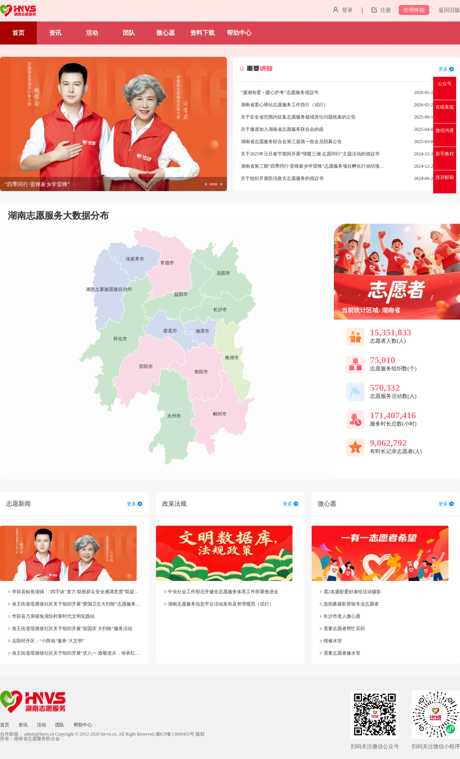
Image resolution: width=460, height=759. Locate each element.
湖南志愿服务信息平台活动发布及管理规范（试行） (219, 604)
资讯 (55, 33)
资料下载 (202, 33)
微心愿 (165, 33)
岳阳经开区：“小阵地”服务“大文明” (46, 641)
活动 (92, 33)
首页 (18, 33)
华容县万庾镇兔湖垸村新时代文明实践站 (51, 616)
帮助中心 (239, 33)
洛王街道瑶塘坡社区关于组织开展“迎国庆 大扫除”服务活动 (70, 628)
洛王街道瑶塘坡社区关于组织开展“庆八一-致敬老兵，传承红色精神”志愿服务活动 (93, 653)
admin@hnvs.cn (39, 734)
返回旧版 (449, 10)
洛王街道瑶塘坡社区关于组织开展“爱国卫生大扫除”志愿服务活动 (76, 604)
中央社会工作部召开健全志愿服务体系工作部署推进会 (221, 591)
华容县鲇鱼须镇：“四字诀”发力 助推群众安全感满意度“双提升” (74, 591)
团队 (129, 33)
